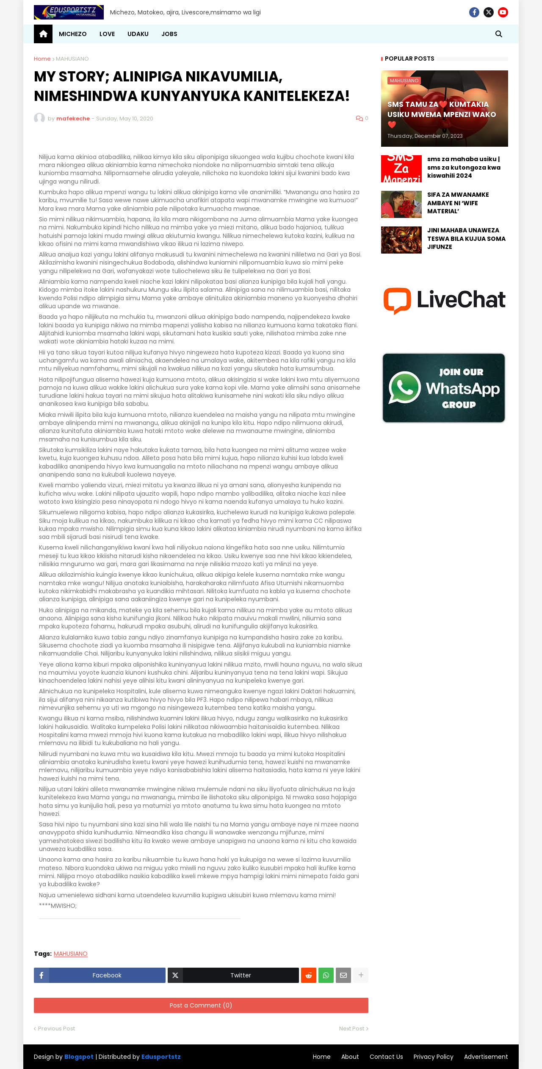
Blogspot (79, 1057)
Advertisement (486, 1056)
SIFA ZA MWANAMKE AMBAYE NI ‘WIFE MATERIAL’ (458, 203)
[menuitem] (43, 34)
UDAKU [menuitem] (138, 34)
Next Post (351, 1028)
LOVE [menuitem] (107, 34)
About (350, 1056)
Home (42, 59)
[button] (498, 34)
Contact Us (386, 1056)
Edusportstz (161, 1056)
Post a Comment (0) (201, 1005)
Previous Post (56, 1028)
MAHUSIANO (72, 59)
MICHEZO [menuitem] (73, 34)
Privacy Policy (434, 1056)
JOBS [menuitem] (169, 34)
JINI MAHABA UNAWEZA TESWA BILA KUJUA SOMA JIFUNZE (466, 238)
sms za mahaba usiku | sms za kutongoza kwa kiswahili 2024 (464, 167)
